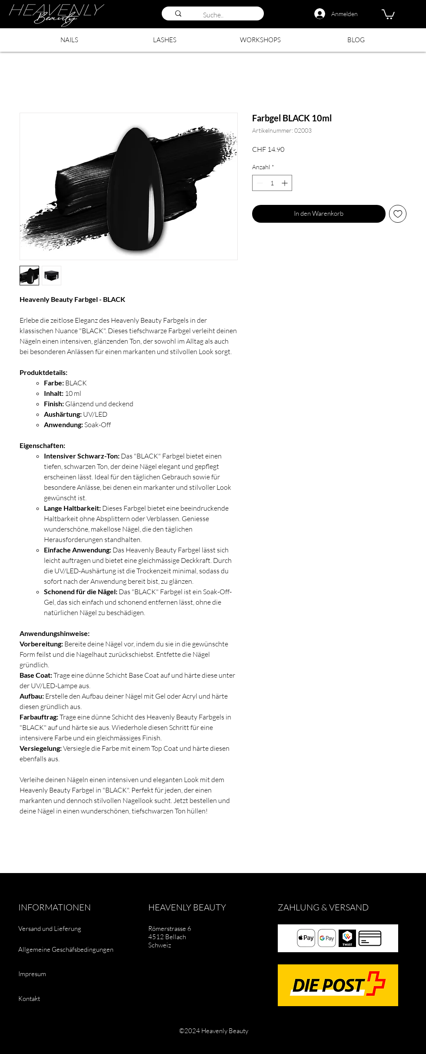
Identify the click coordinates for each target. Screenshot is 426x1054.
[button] (388, 13)
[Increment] (285, 183)
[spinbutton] (272, 183)
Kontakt (29, 998)
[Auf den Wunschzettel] (398, 214)
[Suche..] (224, 15)
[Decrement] (258, 183)
